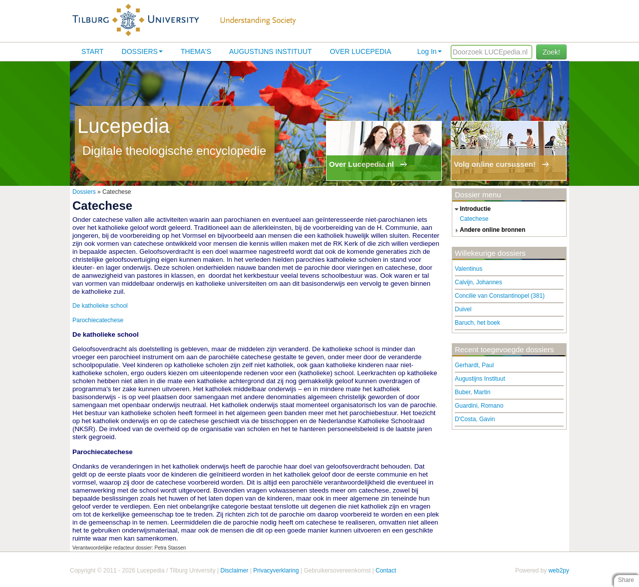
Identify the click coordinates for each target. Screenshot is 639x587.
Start (92, 51)
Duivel (463, 309)
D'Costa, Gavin (475, 419)
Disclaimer (234, 570)
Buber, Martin (472, 392)
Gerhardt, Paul (474, 365)
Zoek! (551, 52)
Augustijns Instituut (270, 51)
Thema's (196, 51)
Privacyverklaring (276, 570)
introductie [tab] (471, 209)
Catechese (474, 218)
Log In (429, 51)
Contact (385, 570)
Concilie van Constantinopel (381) (500, 295)
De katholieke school (100, 305)
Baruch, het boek (477, 322)
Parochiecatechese (97, 320)
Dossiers (142, 51)
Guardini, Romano (479, 405)
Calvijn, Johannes (478, 282)
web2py (559, 570)
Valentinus (468, 268)
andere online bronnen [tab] (488, 230)
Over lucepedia (360, 51)
